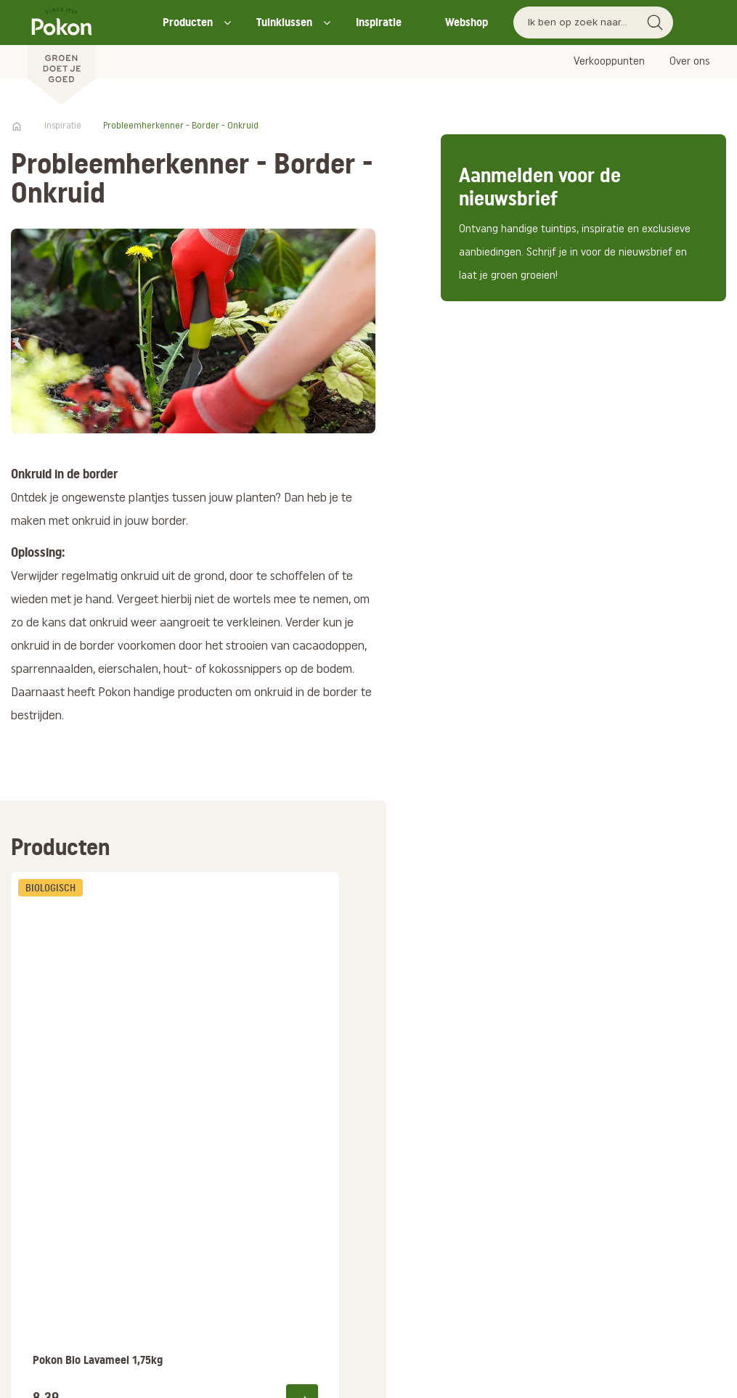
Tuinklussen (284, 22)
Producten (188, 22)
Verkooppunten (609, 62)
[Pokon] (61, 53)
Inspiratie (379, 22)
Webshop (466, 22)
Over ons (689, 62)
